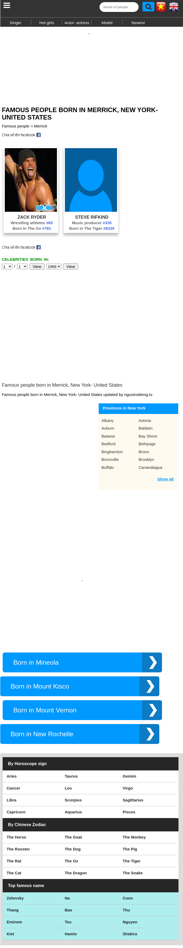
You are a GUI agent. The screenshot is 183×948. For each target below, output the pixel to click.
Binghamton (112, 414)
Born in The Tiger (91, 231)
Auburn (107, 391)
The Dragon (76, 830)
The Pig (130, 806)
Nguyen (130, 879)
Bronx (144, 414)
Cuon (128, 855)
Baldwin (146, 391)
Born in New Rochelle (42, 691)
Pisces (129, 769)
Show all (165, 442)
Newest (138, 22)
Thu (126, 867)
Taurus (71, 733)
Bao (68, 867)
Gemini (129, 733)
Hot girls (46, 22)
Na (67, 855)
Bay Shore (148, 399)
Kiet (10, 891)
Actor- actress (77, 22)
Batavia (108, 399)
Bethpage (147, 406)
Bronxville (110, 422)
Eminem (14, 879)
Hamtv (71, 891)
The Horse (16, 794)
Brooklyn (146, 422)
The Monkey (134, 794)
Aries (12, 733)
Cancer (13, 745)
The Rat (14, 818)
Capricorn (16, 769)
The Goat (73, 794)
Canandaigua (150, 430)
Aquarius (73, 769)
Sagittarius (133, 757)
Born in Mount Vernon (45, 667)
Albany (107, 383)
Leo (68, 745)
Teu (68, 879)
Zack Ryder (32, 219)
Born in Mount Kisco (40, 643)
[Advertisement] (91, 66)
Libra (11, 757)
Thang (13, 867)
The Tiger (131, 818)
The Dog (73, 806)
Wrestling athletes (32, 225)
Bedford (108, 406)
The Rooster (18, 806)
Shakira (130, 891)
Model (107, 22)
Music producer (91, 225)
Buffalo (107, 430)
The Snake (133, 830)
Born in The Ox (32, 231)
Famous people (15, 128)
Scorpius (73, 757)
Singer (15, 22)
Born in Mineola (36, 620)
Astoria (145, 383)
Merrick (40, 128)
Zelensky (15, 855)
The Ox (71, 818)
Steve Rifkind (92, 219)
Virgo (128, 745)
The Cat (14, 830)
